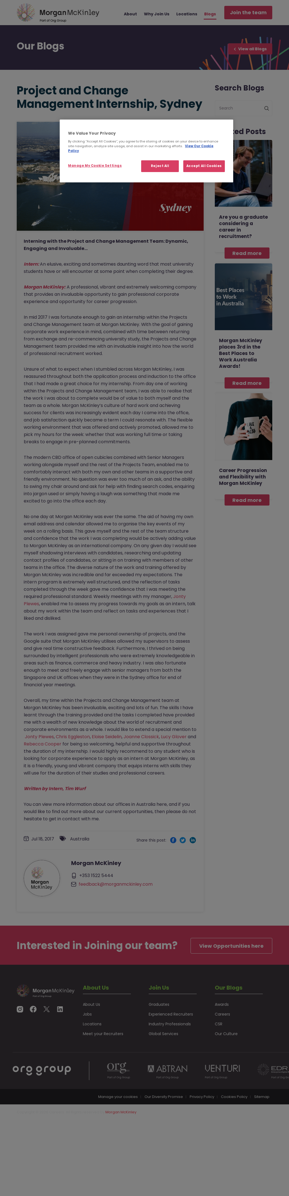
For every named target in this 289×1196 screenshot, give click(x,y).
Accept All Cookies (204, 166)
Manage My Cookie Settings (95, 165)
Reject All (160, 166)
